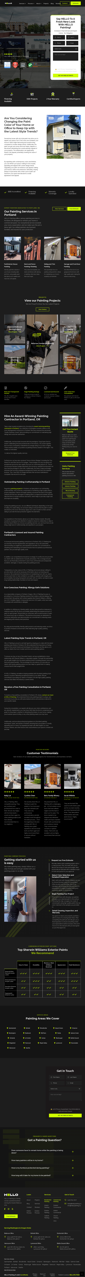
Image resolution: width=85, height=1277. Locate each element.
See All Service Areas (10, 1270)
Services (37, 1203)
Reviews (58, 3)
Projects (46, 3)
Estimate (76, 3)
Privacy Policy (35, 1275)
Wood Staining (70, 490)
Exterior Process (37, 1212)
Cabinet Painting (46, 1217)
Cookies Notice (52, 1275)
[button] (22, 3)
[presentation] (63, 64)
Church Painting (55, 1217)
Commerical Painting (70, 496)
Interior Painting (70, 486)
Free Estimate (74, 209)
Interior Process (29, 1212)
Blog (52, 3)
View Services (59, 209)
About (28, 1200)
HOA (54, 1221)
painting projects (16, 488)
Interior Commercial (57, 1211)
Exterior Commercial (57, 1206)
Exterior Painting (70, 481)
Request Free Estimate (70, 454)
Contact (64, 3)
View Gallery (43, 309)
